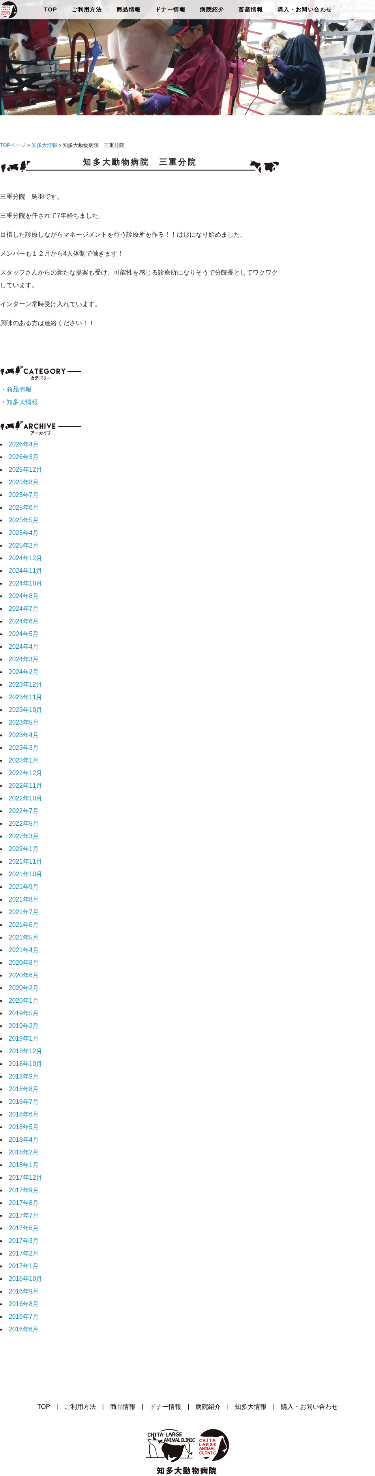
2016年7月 (24, 1316)
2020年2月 (24, 988)
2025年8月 (24, 482)
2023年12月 (25, 684)
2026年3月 (24, 457)
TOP (50, 9)
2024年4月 (24, 646)
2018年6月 (24, 1114)
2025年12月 (25, 469)
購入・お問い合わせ (305, 9)
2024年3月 (24, 659)
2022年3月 (24, 836)
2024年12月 (25, 558)
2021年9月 (24, 886)
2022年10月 (25, 798)
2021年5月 (24, 937)
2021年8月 (24, 899)
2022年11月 (25, 785)
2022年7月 (24, 811)
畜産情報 (250, 9)
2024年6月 (24, 621)
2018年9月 (24, 1076)
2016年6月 (24, 1329)
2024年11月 (25, 570)
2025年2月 (24, 545)
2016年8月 (24, 1304)
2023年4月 (24, 735)
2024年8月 (24, 596)
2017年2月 (24, 1253)
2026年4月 (24, 444)
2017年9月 (24, 1190)
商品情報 (128, 9)
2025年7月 (24, 494)
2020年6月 (24, 975)
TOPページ (13, 145)
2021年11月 (25, 861)
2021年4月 (24, 950)
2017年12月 (25, 1177)
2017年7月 (24, 1215)
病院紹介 (212, 9)
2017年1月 (24, 1266)
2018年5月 (24, 1127)
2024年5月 (24, 634)
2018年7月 (24, 1101)
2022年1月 (24, 848)
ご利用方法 (86, 9)
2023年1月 (24, 760)
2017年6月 (24, 1228)
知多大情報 (44, 145)
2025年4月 (24, 532)
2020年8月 (24, 962)
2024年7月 (24, 608)
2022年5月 (24, 823)
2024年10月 (25, 583)
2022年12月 (25, 773)
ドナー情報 (170, 9)
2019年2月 (24, 1025)
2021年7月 (24, 912)
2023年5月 (24, 722)
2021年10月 (25, 874)
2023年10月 (25, 709)
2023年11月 (25, 697)
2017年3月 (24, 1240)
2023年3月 (24, 747)
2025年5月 (24, 520)
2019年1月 (24, 1038)
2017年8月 (24, 1202)
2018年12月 (25, 1051)
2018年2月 (24, 1152)
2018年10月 (25, 1063)
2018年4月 (24, 1139)
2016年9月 (24, 1291)
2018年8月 (24, 1089)
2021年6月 (24, 924)
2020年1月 (24, 1000)
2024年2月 (24, 671)
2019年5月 (24, 1013)
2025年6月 (24, 507)
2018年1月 (24, 1165)
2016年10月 (25, 1278)
